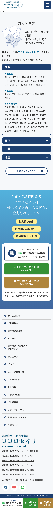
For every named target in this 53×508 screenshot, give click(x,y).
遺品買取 (12, 338)
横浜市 (10, 73)
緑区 (27, 81)
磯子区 (13, 81)
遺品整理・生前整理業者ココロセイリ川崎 (17, 465)
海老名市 (41, 107)
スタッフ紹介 (14, 394)
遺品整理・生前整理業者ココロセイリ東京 (17, 456)
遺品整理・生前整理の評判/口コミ (18, 347)
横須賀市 (9, 111)
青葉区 (34, 81)
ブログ (11, 364)
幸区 (14, 94)
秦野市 (31, 123)
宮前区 (43, 94)
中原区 (21, 94)
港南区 (30, 77)
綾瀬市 (23, 107)
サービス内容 (14, 315)
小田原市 (33, 111)
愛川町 (8, 107)
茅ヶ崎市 (31, 119)
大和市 (23, 130)
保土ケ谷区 (40, 77)
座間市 (43, 115)
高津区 (28, 94)
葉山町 (38, 123)
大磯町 (17, 111)
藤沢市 (11, 127)
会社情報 (12, 387)
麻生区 (8, 98)
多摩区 (36, 94)
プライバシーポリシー (18, 409)
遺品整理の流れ (15, 330)
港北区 (21, 81)
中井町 (8, 123)
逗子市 (23, 119)
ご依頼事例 (13, 402)
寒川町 (8, 119)
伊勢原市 (31, 107)
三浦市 (41, 127)
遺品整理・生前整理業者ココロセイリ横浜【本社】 (20, 451)
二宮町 (15, 123)
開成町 (42, 111)
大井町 (25, 111)
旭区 (7, 81)
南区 (24, 77)
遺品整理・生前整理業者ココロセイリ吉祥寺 (18, 460)
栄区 (12, 85)
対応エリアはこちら (26, 171)
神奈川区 (16, 77)
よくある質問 (14, 379)
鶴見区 (8, 77)
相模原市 (34, 115)
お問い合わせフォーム (18, 417)
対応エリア (13, 356)
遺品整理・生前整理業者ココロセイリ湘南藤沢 (19, 470)
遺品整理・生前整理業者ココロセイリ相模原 (18, 474)
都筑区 (41, 81)
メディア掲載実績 (16, 371)
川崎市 (10, 90)
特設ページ (13, 424)
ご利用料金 (13, 323)
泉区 (17, 85)
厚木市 (15, 107)
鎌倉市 (8, 115)
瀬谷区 (24, 85)
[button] (47, 5)
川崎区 (8, 94)
